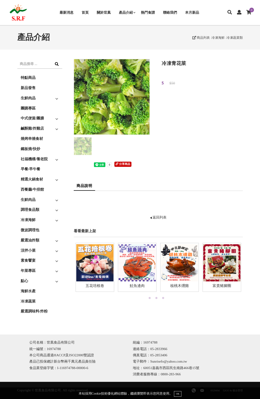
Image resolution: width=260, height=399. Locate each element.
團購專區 (28, 108)
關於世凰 (104, 12)
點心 (24, 281)
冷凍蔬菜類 (235, 37)
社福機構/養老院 (34, 159)
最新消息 (66, 12)
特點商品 (28, 78)
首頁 (85, 12)
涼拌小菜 (28, 250)
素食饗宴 (28, 260)
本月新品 (192, 12)
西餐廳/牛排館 (32, 189)
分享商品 (123, 164)
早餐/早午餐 (30, 169)
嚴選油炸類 (30, 240)
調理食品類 (30, 210)
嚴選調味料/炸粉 (34, 311)
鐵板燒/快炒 (30, 149)
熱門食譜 (148, 12)
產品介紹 (127, 12)
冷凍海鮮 (218, 37)
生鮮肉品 (28, 98)
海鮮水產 (28, 291)
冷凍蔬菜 (28, 301)
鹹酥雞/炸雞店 (32, 128)
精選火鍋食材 (32, 179)
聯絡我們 (170, 12)
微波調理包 (30, 230)
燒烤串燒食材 (32, 139)
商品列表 (201, 37)
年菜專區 (28, 271)
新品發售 (28, 88)
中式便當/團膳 (32, 118)
